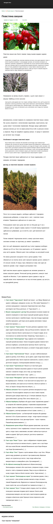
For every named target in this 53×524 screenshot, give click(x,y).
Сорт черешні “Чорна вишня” (16, 327)
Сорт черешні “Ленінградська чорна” (18, 476)
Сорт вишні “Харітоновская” (15, 354)
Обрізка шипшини (12, 389)
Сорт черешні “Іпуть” (13, 488)
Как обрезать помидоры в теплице (41, 507)
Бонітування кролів (8, 507)
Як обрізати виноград (13, 464)
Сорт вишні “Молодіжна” (14, 377)
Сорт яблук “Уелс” (12, 452)
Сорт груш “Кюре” (12, 440)
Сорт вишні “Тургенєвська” (15, 365)
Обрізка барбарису (12, 401)
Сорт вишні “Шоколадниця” (15, 339)
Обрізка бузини (11, 413)
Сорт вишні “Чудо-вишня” (15, 300)
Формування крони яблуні (15, 425)
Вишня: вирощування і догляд (16, 312)
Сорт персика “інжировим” (11, 520)
